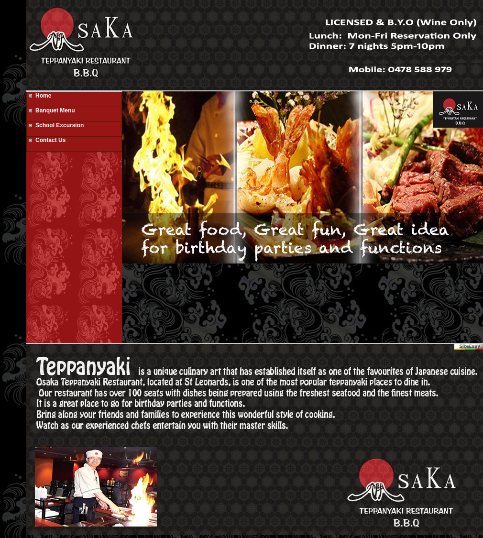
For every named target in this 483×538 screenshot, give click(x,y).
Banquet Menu (51, 110)
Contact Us (46, 140)
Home (39, 95)
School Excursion (55, 125)
